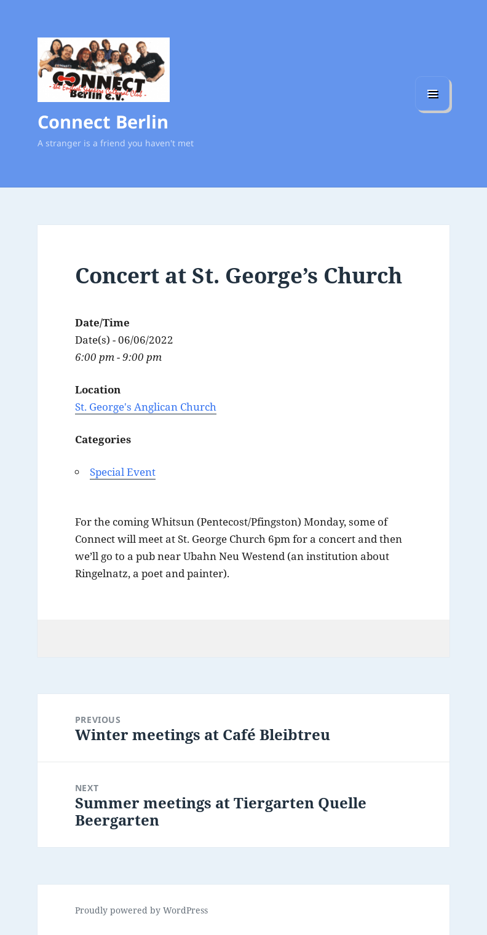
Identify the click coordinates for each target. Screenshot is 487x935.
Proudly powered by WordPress (141, 910)
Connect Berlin (103, 121)
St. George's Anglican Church (145, 407)
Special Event (123, 472)
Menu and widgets (432, 110)
